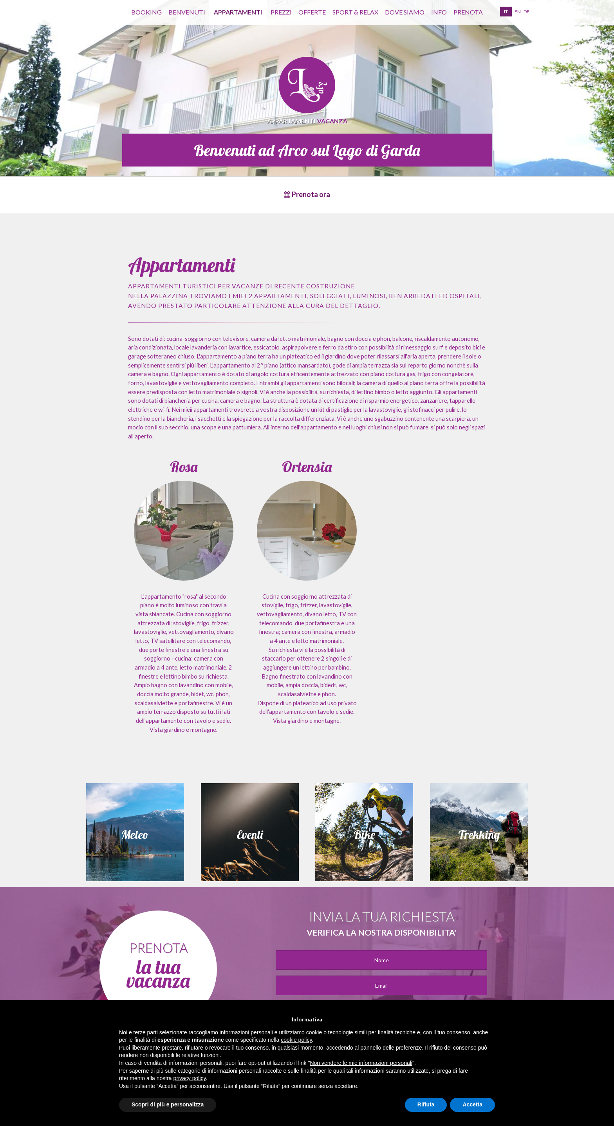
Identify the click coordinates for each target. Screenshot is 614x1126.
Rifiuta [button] (426, 1104)
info (439, 12)
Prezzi (281, 12)
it (506, 11)
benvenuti (186, 12)
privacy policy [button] (189, 1078)
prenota (468, 12)
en (518, 11)
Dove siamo (404, 12)
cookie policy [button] (296, 1040)
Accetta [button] (472, 1104)
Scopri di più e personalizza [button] (168, 1104)
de (526, 11)
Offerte (312, 12)
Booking (146, 12)
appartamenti (238, 12)
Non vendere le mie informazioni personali (361, 1063)
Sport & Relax (355, 12)
